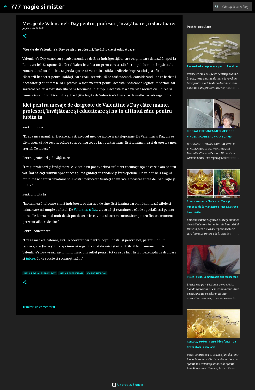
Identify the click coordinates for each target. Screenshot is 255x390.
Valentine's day (96, 273)
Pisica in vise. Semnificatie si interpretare (212, 276)
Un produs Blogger (127, 384)
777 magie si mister (38, 6)
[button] (24, 36)
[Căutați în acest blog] (232, 6)
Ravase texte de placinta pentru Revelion (212, 66)
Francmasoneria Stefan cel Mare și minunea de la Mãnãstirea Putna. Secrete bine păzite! (212, 207)
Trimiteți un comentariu (38, 307)
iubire (30, 258)
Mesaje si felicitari (71, 273)
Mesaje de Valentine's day (40, 273)
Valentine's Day (85, 209)
